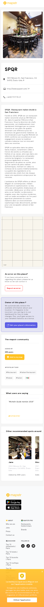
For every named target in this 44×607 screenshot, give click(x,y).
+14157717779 (13, 97)
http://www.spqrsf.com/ (18, 89)
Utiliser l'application (22, 600)
